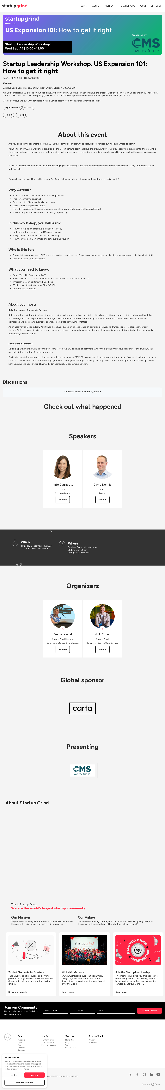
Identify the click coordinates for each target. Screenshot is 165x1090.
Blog (67, 1042)
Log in (159, 6)
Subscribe (148, 1010)
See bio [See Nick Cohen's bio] (102, 649)
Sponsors (21, 1048)
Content (110, 6)
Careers (92, 1040)
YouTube (68, 1045)
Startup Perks (128, 6)
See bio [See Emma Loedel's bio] (63, 649)
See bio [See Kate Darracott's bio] (63, 499)
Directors (21, 1050)
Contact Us (93, 1042)
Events (95, 6)
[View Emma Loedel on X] (62, 629)
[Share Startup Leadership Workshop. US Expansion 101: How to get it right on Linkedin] (18, 115)
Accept (34, 1075)
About (143, 6)
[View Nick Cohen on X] (102, 629)
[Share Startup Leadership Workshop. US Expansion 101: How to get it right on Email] (24, 115)
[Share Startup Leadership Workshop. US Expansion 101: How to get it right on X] (11, 115)
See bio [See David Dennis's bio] (102, 499)
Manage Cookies (24, 1082)
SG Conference (47, 1040)
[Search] (152, 6)
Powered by (151, 1084)
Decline (13, 1075)
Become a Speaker (48, 1045)
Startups (21, 1045)
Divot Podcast (70, 1048)
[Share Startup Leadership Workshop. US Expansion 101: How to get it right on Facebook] (5, 115)
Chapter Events (47, 1042)
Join (83, 6)
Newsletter (69, 1040)
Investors (21, 1040)
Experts (20, 1042)
